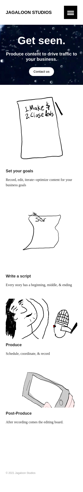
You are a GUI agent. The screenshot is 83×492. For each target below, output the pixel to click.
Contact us (41, 71)
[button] (70, 12)
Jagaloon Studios (29, 12)
